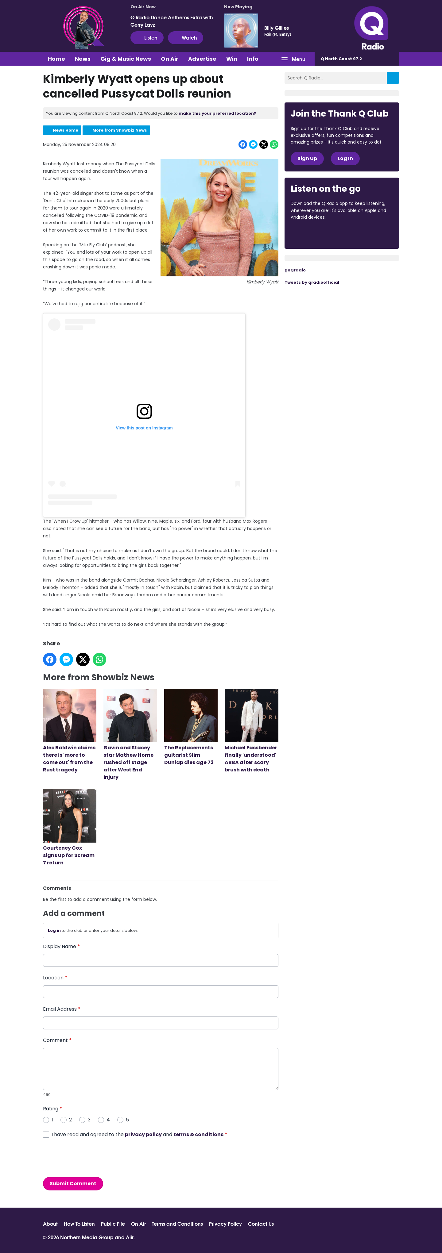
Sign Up (307, 158)
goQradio (295, 270)
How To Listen (79, 1223)
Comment (57, 1040)
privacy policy (143, 1134)
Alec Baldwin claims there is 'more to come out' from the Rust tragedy (69, 731)
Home (56, 59)
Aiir (130, 1237)
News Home (65, 130)
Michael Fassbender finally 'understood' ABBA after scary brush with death (251, 731)
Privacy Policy (225, 1223)
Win (231, 59)
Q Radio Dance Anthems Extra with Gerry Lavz (171, 20)
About (50, 1223)
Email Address (62, 1009)
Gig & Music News (125, 59)
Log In (345, 158)
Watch (185, 37)
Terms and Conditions (177, 1223)
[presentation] (89, 1158)
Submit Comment (73, 1183)
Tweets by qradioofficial (312, 282)
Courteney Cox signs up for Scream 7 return (69, 827)
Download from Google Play (366, 234)
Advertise (202, 59)
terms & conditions (198, 1134)
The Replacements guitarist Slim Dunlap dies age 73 (191, 727)
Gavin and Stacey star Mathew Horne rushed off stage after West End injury (130, 735)
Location (55, 978)
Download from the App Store (315, 234)
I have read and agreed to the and (139, 1134)
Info (252, 59)
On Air (169, 59)
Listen (147, 37)
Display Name (61, 946)
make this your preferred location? (217, 113)
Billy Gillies (276, 27)
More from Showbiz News (119, 130)
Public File (113, 1223)
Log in (54, 930)
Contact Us (261, 1223)
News (83, 59)
